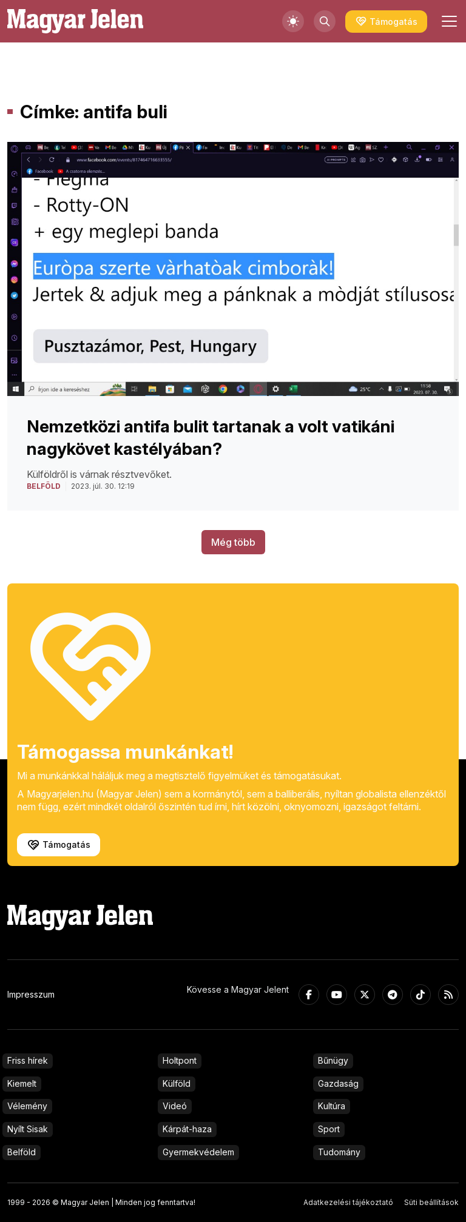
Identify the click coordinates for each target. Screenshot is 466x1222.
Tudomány (339, 1152)
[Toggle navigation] (448, 21)
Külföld (177, 1083)
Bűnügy (333, 1060)
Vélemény (27, 1106)
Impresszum (31, 994)
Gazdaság (338, 1083)
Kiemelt (21, 1083)
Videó (175, 1106)
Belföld (21, 1152)
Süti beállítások (431, 1202)
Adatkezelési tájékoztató (348, 1202)
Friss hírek (27, 1060)
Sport (329, 1129)
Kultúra (331, 1106)
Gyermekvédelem (198, 1152)
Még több (233, 542)
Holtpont (180, 1060)
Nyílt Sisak (27, 1129)
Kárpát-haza (187, 1129)
